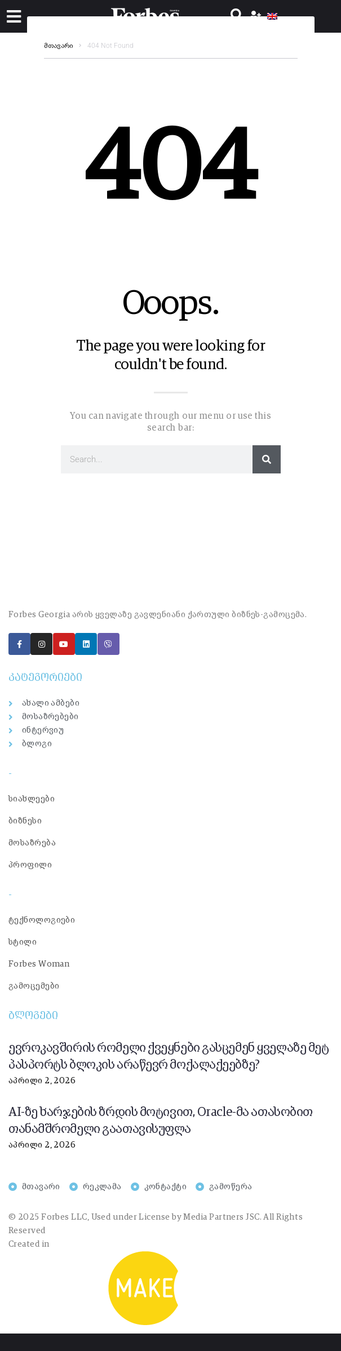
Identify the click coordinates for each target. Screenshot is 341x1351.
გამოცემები (34, 986)
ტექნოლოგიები (41, 920)
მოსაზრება (32, 843)
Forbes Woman (38, 964)
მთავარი (58, 46)
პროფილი (30, 865)
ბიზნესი (25, 821)
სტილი (22, 942)
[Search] (267, 459)
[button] (14, 16)
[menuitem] (272, 16)
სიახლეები (31, 799)
